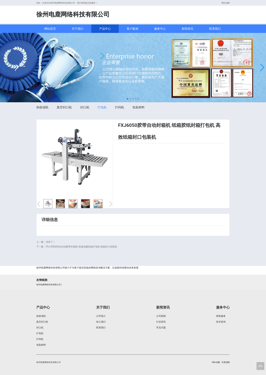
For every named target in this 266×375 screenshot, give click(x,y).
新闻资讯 (187, 28)
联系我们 (215, 28)
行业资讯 (161, 321)
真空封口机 (64, 107)
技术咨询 (221, 321)
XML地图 (216, 362)
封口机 (84, 107)
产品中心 (105, 28)
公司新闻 (161, 316)
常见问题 (161, 327)
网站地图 (226, 3)
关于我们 (77, 28)
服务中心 (160, 28)
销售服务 (221, 316)
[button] (4, 67)
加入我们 (101, 321)
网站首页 (50, 28)
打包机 (102, 107)
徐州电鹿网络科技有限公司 (48, 284)
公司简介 (101, 316)
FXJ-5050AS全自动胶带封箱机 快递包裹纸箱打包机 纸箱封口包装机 (81, 246)
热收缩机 (42, 107)
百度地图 (226, 362)
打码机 (119, 107)
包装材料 (138, 107)
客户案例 (132, 28)
